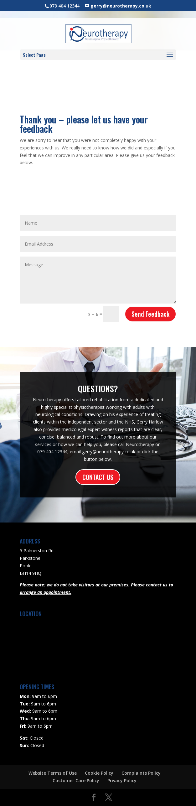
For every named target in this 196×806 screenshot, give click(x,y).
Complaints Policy (141, 773)
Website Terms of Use (52, 773)
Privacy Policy (122, 780)
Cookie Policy (99, 773)
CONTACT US (97, 477)
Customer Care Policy (76, 780)
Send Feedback (150, 314)
